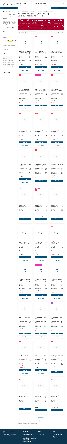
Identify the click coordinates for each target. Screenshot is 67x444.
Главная (19, 11)
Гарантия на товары (41, 435)
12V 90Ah (8, 64)
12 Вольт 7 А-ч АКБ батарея (7, 58)
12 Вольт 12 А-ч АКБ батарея (7, 56)
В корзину (25, 67)
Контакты (39, 437)
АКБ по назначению (25, 11)
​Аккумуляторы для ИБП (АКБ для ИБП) (29, 437)
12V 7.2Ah (13, 62)
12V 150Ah (4, 62)
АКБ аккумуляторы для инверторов (28, 434)
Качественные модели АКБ (27, 435)
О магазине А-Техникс (41, 434)
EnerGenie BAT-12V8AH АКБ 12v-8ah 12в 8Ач (13, 14)
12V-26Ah (12, 64)
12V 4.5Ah (9, 62)
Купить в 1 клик (25, 70)
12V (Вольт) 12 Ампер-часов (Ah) (8, 60)
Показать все (41, 417)
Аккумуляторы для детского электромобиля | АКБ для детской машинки (30, 441)
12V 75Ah (4, 64)
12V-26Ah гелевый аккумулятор (8, 66)
